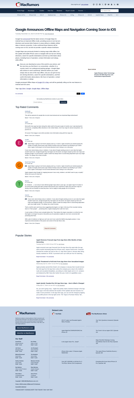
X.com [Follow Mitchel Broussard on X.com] (20, 356)
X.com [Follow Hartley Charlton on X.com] (20, 363)
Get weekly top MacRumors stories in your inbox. (50, 99)
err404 (27, 139)
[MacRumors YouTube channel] (108, 5)
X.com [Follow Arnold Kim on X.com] (20, 344)
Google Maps (36, 88)
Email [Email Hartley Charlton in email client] (16, 363)
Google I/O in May (43, 82)
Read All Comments (50, 228)
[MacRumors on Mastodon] (105, 5)
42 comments (19, 93)
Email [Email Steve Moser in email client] (16, 376)
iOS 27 (42, 15)
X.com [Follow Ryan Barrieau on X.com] (35, 369)
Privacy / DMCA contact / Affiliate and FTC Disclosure (27, 384)
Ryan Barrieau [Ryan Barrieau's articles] (34, 366)
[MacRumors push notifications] (112, 5)
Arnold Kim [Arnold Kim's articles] (18, 340)
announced (26, 39)
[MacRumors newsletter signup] (118, 5)
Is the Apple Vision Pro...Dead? (70, 341)
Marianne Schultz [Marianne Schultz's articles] (35, 360)
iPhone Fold (32, 15)
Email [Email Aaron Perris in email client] (32, 376)
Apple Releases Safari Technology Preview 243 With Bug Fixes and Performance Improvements (104, 74)
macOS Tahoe (100, 15)
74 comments (50, 256)
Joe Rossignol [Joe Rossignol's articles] (34, 347)
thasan (27, 181)
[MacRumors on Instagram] (97, 5)
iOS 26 (90, 15)
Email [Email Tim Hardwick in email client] (32, 356)
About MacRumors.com (25, 327)
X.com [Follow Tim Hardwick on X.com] (35, 356)
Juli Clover (61, 244)
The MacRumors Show (99, 313)
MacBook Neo (52, 15)
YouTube (58, 313)
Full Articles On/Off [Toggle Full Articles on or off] (29, 389)
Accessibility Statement (20, 386)
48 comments (50, 300)
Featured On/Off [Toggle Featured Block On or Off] (20, 389)
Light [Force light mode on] (48, 389)
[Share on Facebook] (83, 94)
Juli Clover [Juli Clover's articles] (18, 347)
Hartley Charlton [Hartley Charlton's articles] (19, 360)
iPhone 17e (63, 15)
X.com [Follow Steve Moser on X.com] (20, 376)
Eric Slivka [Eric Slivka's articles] (33, 340)
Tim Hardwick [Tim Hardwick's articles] (34, 353)
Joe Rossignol (49, 34)
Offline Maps (45, 88)
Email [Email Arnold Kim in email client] (16, 344)
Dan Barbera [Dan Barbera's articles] (18, 366)
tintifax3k (27, 111)
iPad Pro (110, 15)
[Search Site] (110, 10)
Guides (42, 10)
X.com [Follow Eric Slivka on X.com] (35, 344)
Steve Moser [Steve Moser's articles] (18, 373)
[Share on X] (78, 94)
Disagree (37, 117)
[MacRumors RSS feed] (115, 5)
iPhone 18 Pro (21, 15)
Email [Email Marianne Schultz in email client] (32, 363)
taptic (26, 122)
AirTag (72, 15)
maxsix (27, 195)
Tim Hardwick (64, 266)
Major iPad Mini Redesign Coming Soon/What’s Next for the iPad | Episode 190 (107, 341)
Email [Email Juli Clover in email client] (16, 350)
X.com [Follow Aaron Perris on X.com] (35, 376)
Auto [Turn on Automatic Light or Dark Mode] (45, 389)
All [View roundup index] (117, 15)
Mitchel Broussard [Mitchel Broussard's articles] (20, 353)
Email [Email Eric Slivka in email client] (32, 344)
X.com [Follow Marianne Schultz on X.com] (35, 363)
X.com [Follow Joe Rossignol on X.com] (35, 350)
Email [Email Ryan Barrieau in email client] (32, 369)
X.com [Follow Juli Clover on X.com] (20, 350)
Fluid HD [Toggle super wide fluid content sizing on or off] (40, 389)
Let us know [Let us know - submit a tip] (84, 4)
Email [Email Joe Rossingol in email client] (32, 350)
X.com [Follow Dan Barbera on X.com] (20, 369)
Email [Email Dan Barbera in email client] (16, 369)
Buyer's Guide (70, 10)
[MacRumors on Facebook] (100, 5)
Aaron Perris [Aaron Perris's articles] (34, 373)
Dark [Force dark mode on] (51, 389)
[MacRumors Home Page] (27, 4)
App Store (22, 88)
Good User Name (30, 162)
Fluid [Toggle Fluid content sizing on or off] (36, 389)
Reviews (59, 10)
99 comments (50, 278)
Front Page (20, 10)
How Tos (50, 10)
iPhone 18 (81, 15)
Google (28, 88)
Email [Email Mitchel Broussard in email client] (16, 356)
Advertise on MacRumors (25, 332)
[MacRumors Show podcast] (94, 5)
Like (33, 117)
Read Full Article (40, 256)
